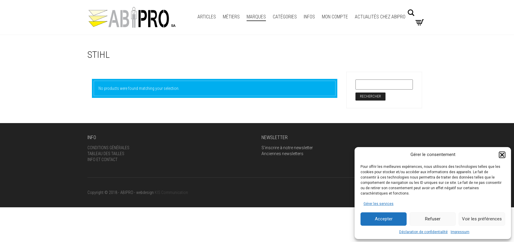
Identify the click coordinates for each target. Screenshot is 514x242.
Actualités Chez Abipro (380, 17)
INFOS (309, 17)
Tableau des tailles (105, 153)
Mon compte (335, 17)
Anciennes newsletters (282, 153)
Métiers (231, 17)
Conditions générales (108, 147)
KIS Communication (171, 192)
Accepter (384, 219)
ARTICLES (207, 17)
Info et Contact (102, 159)
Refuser (433, 219)
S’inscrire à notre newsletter (287, 147)
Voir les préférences (482, 219)
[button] (502, 155)
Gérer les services (378, 204)
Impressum (460, 232)
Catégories (285, 17)
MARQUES (256, 17)
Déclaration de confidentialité (423, 232)
